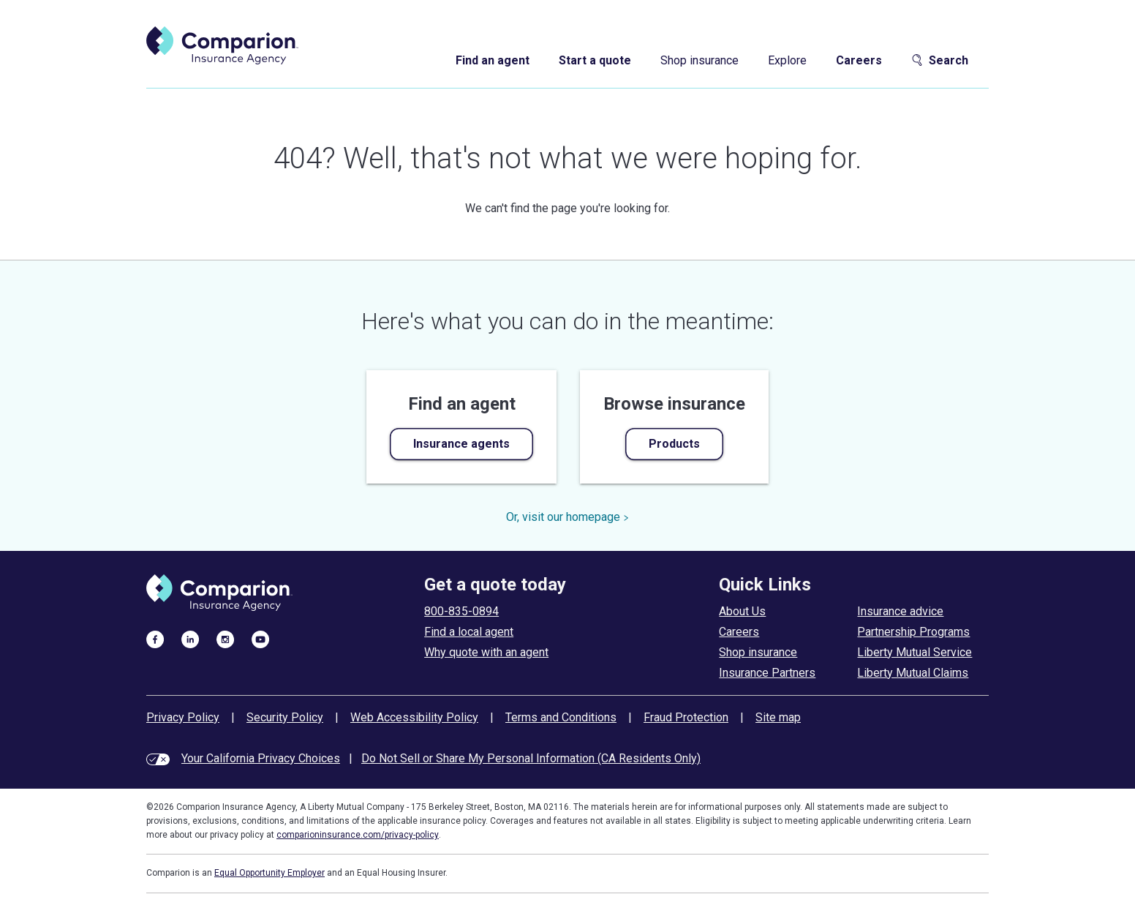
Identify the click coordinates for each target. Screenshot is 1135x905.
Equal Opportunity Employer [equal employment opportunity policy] (269, 873)
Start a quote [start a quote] (595, 60)
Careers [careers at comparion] (739, 632)
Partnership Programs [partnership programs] (913, 632)
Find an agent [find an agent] (492, 60)
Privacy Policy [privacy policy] (182, 717)
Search (939, 60)
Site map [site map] (778, 717)
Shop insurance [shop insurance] (699, 60)
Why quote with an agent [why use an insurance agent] (486, 652)
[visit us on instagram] (225, 638)
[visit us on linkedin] (190, 638)
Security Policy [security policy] (284, 717)
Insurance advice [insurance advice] (900, 611)
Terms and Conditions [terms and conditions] (560, 717)
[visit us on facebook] (155, 638)
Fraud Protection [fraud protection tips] (686, 717)
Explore (787, 60)
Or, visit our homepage (567, 517)
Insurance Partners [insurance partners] (767, 673)
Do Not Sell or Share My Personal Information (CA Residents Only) (531, 758)
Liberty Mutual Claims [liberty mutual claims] (912, 673)
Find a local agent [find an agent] (468, 632)
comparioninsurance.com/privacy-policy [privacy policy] (357, 835)
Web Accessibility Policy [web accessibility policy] (414, 717)
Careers (859, 60)
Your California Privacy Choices (260, 758)
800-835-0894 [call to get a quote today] (461, 611)
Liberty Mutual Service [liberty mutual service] (914, 652)
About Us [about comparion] (742, 611)
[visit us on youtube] (260, 638)
